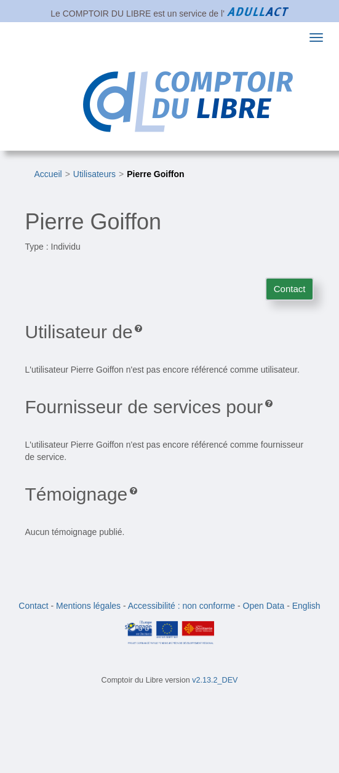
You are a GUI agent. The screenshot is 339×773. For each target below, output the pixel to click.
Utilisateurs (94, 174)
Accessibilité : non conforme (181, 606)
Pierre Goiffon (155, 174)
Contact (290, 288)
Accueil (48, 174)
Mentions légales (88, 606)
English (306, 606)
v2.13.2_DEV (214, 680)
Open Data (264, 606)
